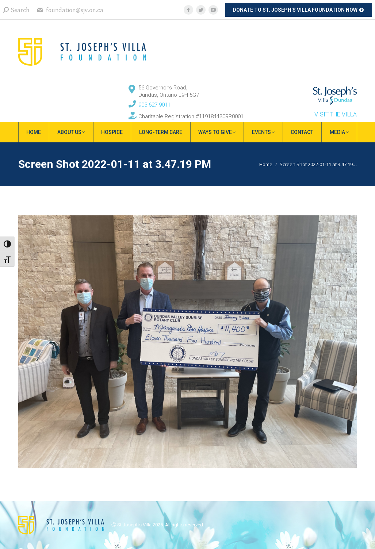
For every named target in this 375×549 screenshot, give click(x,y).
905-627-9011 (154, 104)
